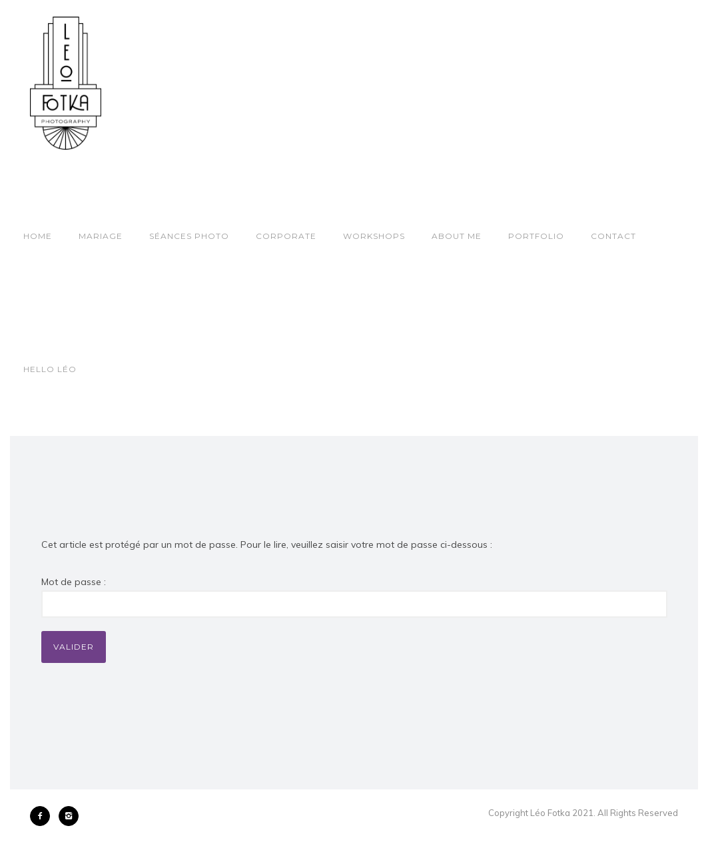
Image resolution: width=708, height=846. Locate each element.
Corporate (286, 236)
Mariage (101, 236)
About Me (457, 236)
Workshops (374, 236)
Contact (613, 236)
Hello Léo (50, 369)
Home (37, 236)
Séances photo (189, 236)
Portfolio (536, 236)
